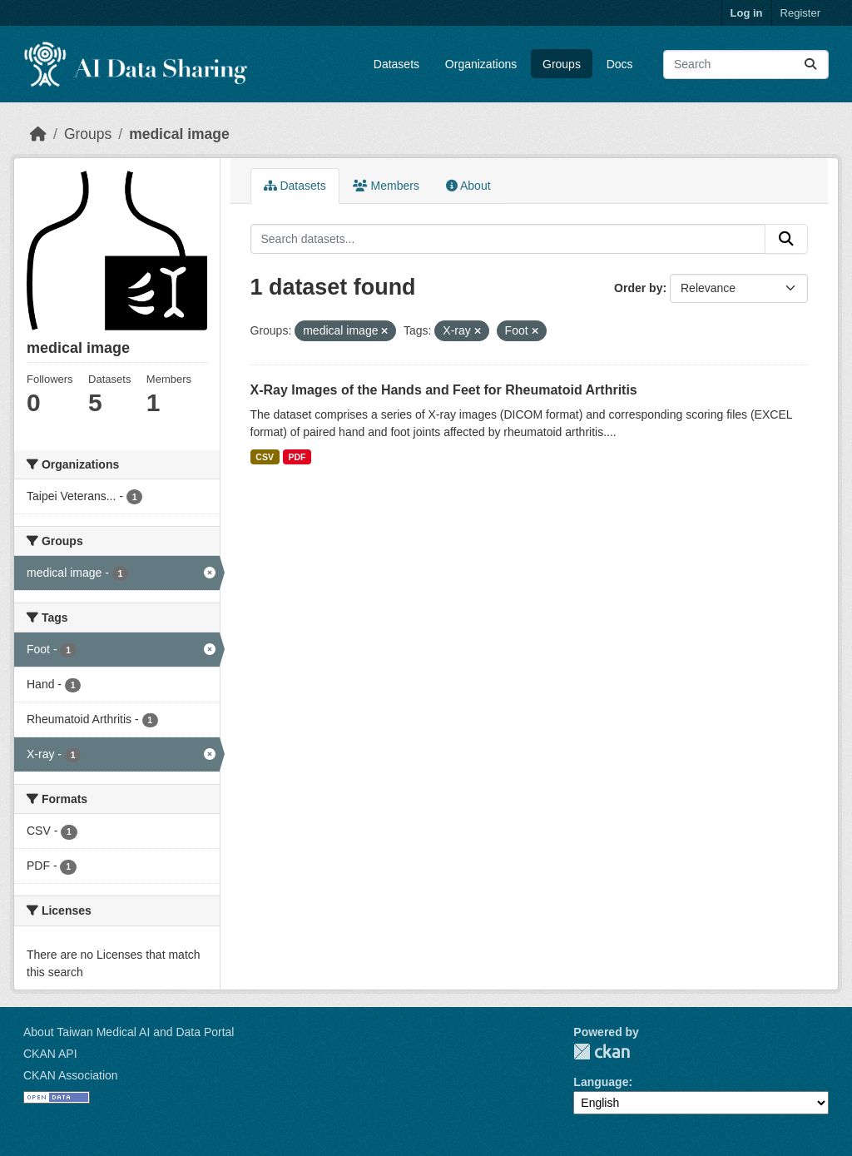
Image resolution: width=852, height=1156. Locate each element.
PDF (296, 457)
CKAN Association (70, 1075)
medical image (179, 134)
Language (600, 1082)
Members (386, 185)
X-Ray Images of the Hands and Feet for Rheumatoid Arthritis (443, 390)
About (468, 185)
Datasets (396, 64)
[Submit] (810, 64)
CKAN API (50, 1053)
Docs (620, 64)
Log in (747, 13)
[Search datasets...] (746, 64)
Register (800, 13)
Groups (561, 64)
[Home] (38, 134)
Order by (638, 288)
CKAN (601, 1051)
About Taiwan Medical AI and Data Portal (128, 1032)
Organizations (481, 64)
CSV (264, 457)
